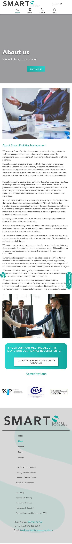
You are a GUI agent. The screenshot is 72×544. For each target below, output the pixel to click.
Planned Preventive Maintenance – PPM (31, 513)
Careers (21, 447)
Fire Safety (20, 493)
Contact (21, 457)
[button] (36, 69)
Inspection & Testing (24, 498)
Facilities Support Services (26, 467)
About (20, 441)
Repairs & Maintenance (25, 483)
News (20, 452)
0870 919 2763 (35, 522)
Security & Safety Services (26, 473)
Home (20, 436)
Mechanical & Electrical (25, 508)
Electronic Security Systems (26, 478)
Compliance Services (24, 503)
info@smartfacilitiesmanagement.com (36, 530)
